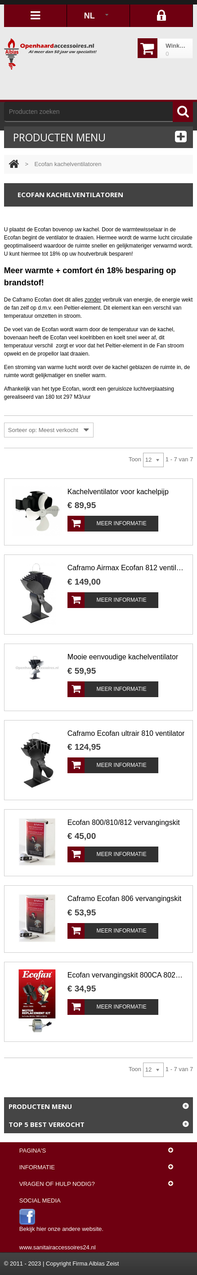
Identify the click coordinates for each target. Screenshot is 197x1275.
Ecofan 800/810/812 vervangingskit (123, 822)
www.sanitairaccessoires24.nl (57, 1247)
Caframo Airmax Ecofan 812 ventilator (126, 568)
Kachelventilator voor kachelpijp (118, 492)
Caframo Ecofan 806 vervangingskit (124, 898)
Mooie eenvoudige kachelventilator (122, 657)
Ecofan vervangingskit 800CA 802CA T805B (126, 975)
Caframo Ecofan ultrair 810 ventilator (126, 733)
